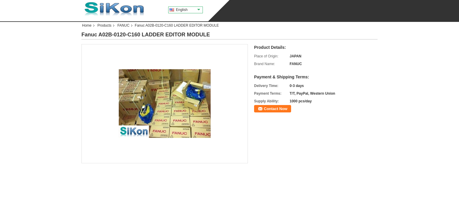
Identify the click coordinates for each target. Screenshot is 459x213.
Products (104, 25)
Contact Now (275, 108)
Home (87, 25)
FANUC (123, 25)
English (188, 10)
